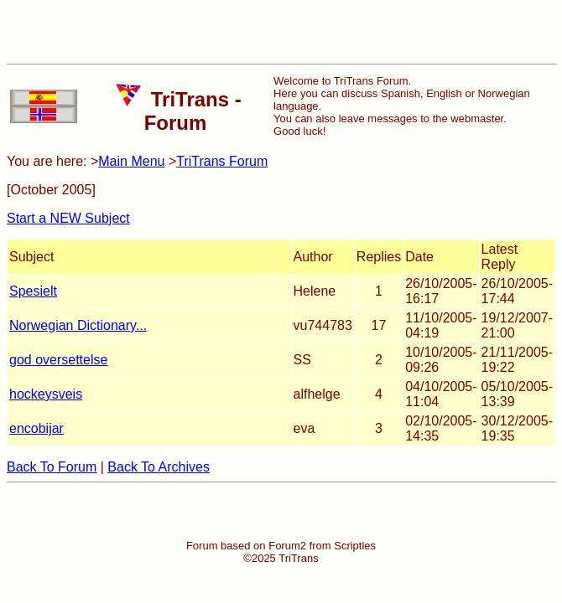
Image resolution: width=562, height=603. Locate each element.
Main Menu (131, 161)
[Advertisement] (281, 32)
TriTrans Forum (222, 161)
